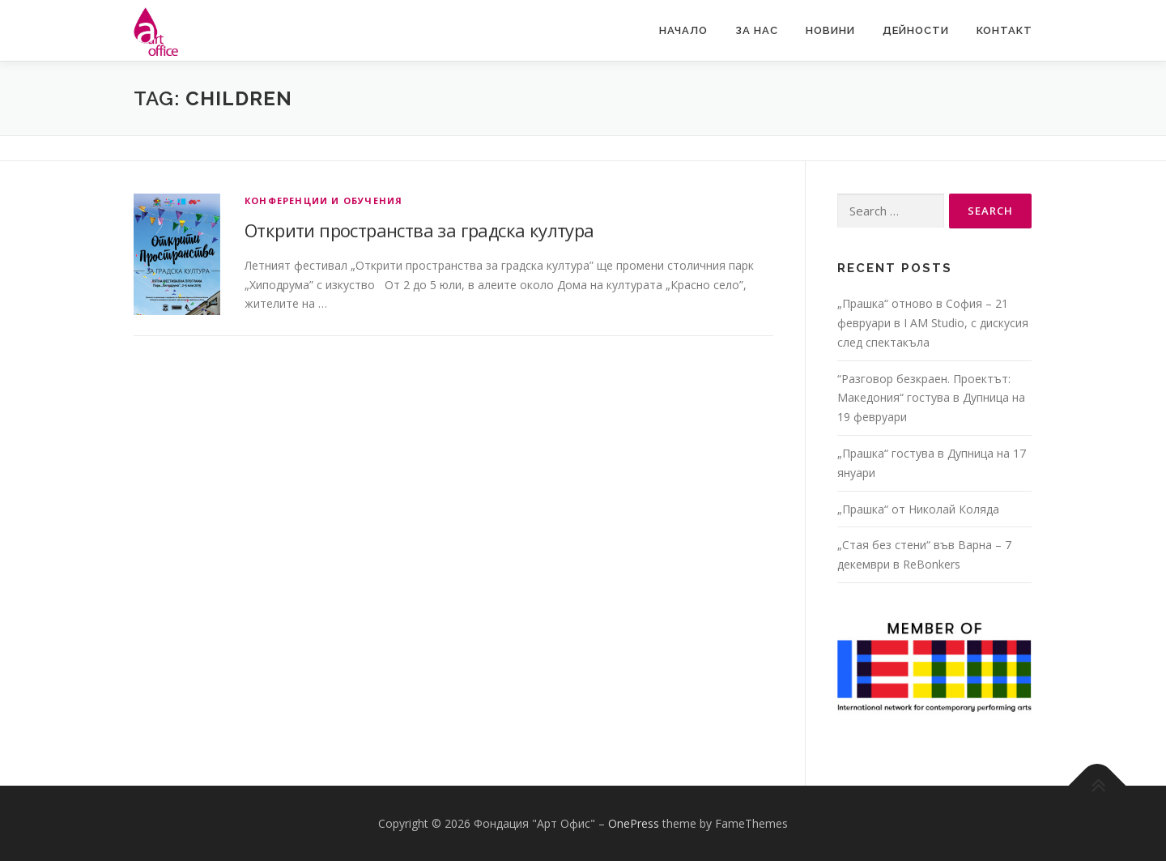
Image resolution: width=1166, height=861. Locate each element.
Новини (830, 30)
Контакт (1004, 30)
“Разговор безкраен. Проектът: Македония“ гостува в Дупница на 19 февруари (931, 398)
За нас (756, 30)
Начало (683, 30)
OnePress (633, 823)
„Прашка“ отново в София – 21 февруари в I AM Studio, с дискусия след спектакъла (932, 323)
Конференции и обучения (323, 200)
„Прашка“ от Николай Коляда (918, 509)
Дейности (916, 30)
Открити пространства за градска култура (419, 230)
